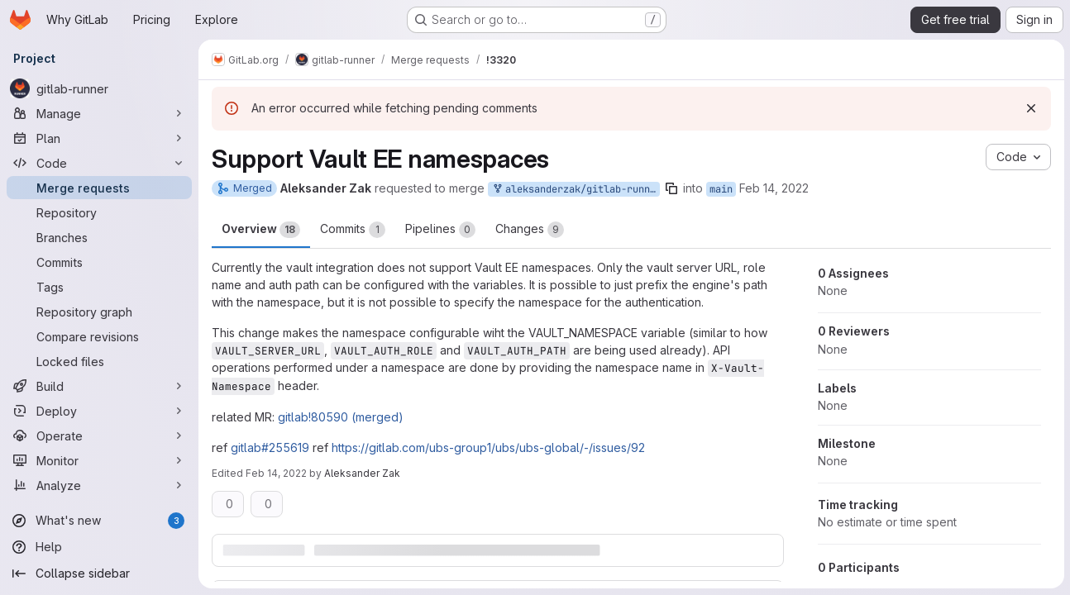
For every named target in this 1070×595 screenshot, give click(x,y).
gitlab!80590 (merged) (341, 417)
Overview (261, 229)
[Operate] (99, 435)
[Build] (99, 385)
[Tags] (99, 286)
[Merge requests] (99, 187)
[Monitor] (99, 460)
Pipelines (440, 229)
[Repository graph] (99, 311)
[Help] (99, 547)
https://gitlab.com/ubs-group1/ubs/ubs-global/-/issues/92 (488, 447)
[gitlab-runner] (99, 88)
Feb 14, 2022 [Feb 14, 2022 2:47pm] (276, 473)
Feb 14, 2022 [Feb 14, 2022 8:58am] (774, 188)
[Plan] (99, 138)
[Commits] (99, 262)
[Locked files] (99, 361)
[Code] (99, 162)
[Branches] (99, 237)
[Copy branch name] (671, 188)
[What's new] (99, 520)
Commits (352, 229)
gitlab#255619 (270, 447)
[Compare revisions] (99, 336)
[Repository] (99, 212)
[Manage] (99, 113)
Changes (529, 229)
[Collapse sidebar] (99, 573)
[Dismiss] (1030, 108)
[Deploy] (99, 410)
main (721, 189)
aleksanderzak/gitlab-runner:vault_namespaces (575, 190)
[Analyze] (99, 485)
